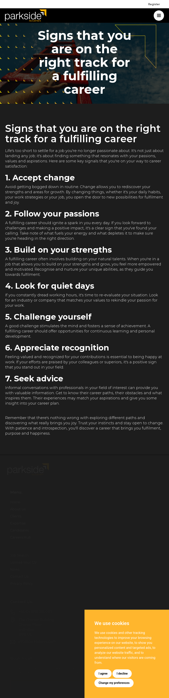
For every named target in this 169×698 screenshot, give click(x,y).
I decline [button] (122, 673)
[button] (159, 15)
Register (154, 4)
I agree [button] (103, 673)
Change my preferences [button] (114, 683)
